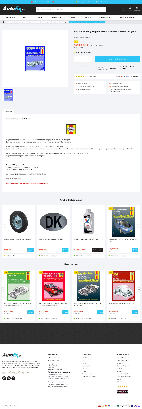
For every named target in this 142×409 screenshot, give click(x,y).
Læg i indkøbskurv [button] (117, 59)
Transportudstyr (87, 374)
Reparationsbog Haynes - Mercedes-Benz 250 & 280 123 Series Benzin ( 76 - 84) (18, 304)
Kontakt (119, 368)
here (44, 174)
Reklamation (121, 382)
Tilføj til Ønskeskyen (84, 67)
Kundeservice (121, 371)
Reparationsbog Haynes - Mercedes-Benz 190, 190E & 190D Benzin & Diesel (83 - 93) (53, 304)
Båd (83, 360)
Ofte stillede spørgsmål (124, 376)
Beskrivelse (8, 111)
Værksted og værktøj (89, 376)
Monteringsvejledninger (124, 374)
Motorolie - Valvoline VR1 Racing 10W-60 (86, 239)
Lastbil (84, 368)
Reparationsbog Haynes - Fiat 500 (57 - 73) (121, 303)
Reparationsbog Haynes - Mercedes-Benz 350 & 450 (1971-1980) (88, 304)
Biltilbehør (85, 357)
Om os (119, 379)
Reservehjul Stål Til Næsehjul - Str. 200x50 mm (18, 239)
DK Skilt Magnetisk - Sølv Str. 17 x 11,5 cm (51, 239)
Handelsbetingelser (123, 365)
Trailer (84, 371)
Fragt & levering (122, 360)
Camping (85, 363)
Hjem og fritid (86, 365)
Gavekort (120, 363)
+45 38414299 (54, 360)
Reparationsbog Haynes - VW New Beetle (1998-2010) (123, 240)
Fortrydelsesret (121, 357)
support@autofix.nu (56, 357)
